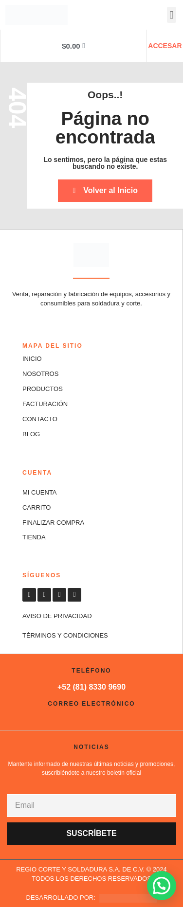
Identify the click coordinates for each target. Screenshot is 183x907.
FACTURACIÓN (45, 404)
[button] (171, 15)
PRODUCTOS (42, 388)
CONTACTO (39, 419)
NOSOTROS (40, 373)
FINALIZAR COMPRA (53, 522)
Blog (31, 434)
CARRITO (36, 507)
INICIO (32, 358)
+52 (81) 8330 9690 (91, 687)
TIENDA (34, 537)
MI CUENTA (39, 492)
